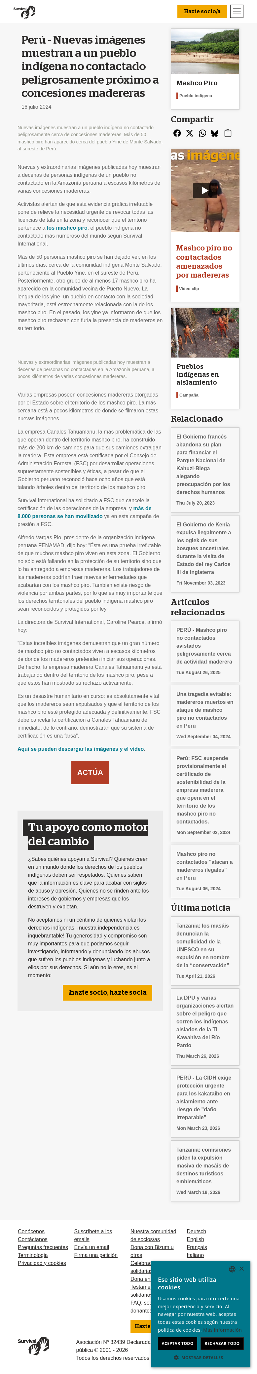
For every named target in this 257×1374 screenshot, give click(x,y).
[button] (201, 1357)
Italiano (195, 1255)
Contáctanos (33, 1239)
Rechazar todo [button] (221, 1343)
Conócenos (31, 1231)
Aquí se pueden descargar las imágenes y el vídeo (81, 749)
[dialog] (200, 1314)
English (195, 1239)
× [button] (241, 1269)
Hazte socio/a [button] (202, 11)
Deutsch (196, 1231)
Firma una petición (96, 1255)
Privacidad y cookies (42, 1263)
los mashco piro (67, 228)
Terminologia (33, 1255)
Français (197, 1247)
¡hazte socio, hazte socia (107, 992)
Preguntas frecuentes (43, 1247)
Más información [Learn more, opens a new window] (222, 1330)
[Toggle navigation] (236, 11)
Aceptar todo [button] (177, 1343)
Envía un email (91, 1247)
